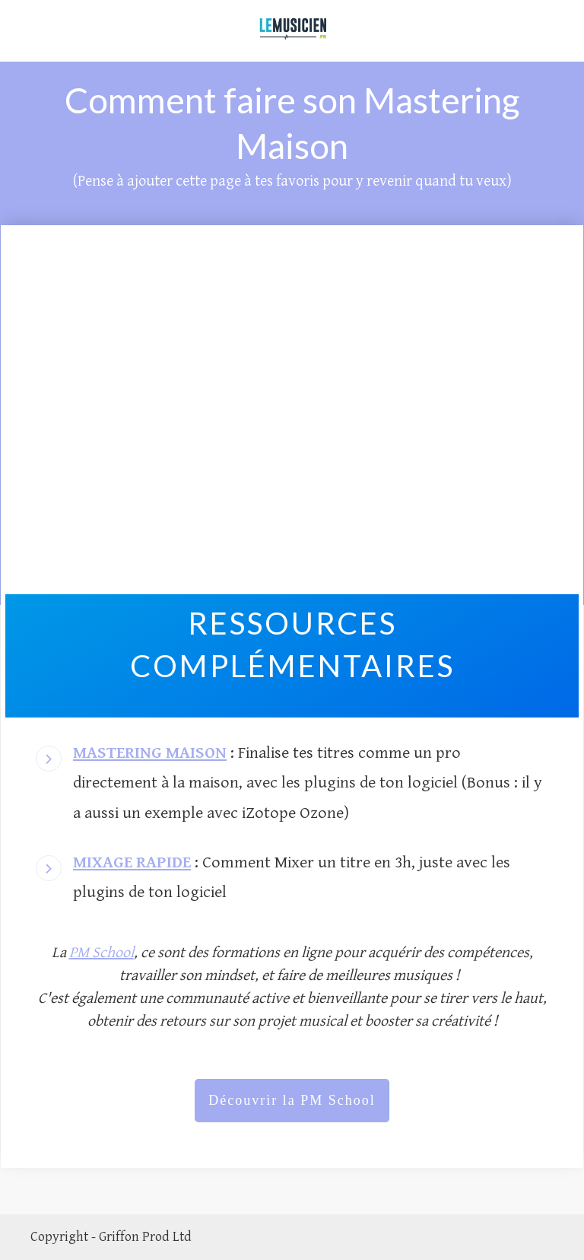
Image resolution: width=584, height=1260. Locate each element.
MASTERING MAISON (150, 752)
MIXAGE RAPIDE (132, 862)
